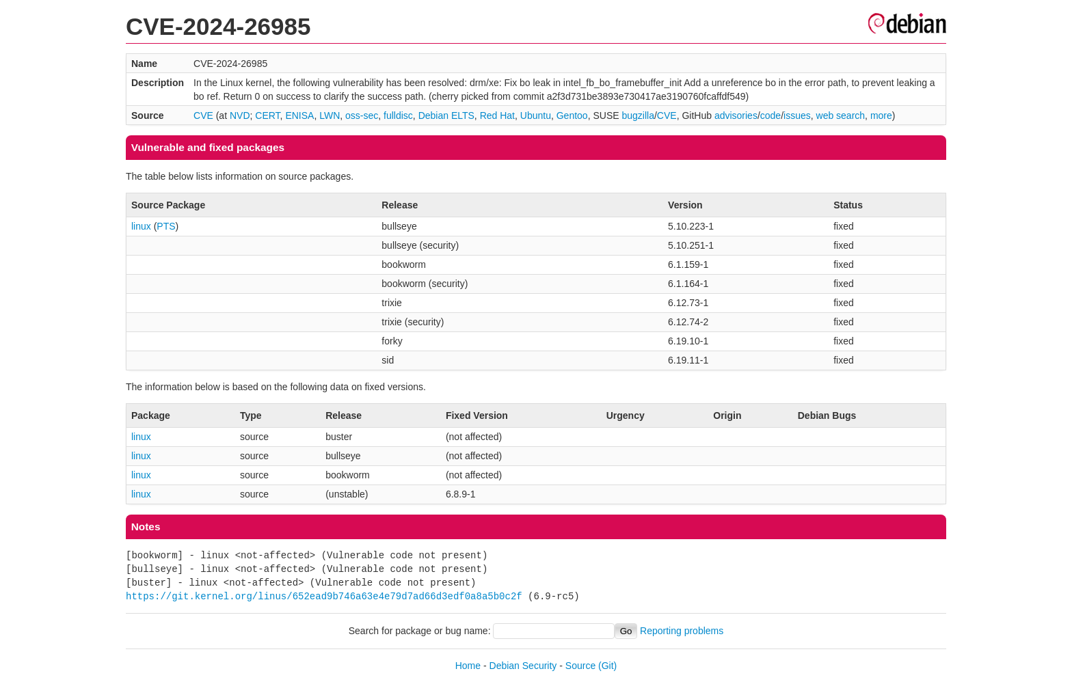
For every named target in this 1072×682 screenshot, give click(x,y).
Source (580, 665)
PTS (166, 226)
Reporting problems (681, 630)
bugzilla (637, 115)
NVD (240, 115)
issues (797, 115)
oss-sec (361, 115)
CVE (203, 115)
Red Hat (497, 115)
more (881, 115)
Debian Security (523, 665)
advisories (736, 115)
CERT (267, 115)
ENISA (299, 115)
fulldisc (398, 115)
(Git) (607, 665)
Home (468, 665)
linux (141, 226)
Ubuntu (535, 115)
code (770, 115)
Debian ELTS (446, 115)
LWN (329, 115)
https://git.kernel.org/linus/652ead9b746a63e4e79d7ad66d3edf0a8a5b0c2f (324, 596)
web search (841, 115)
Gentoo (572, 115)
